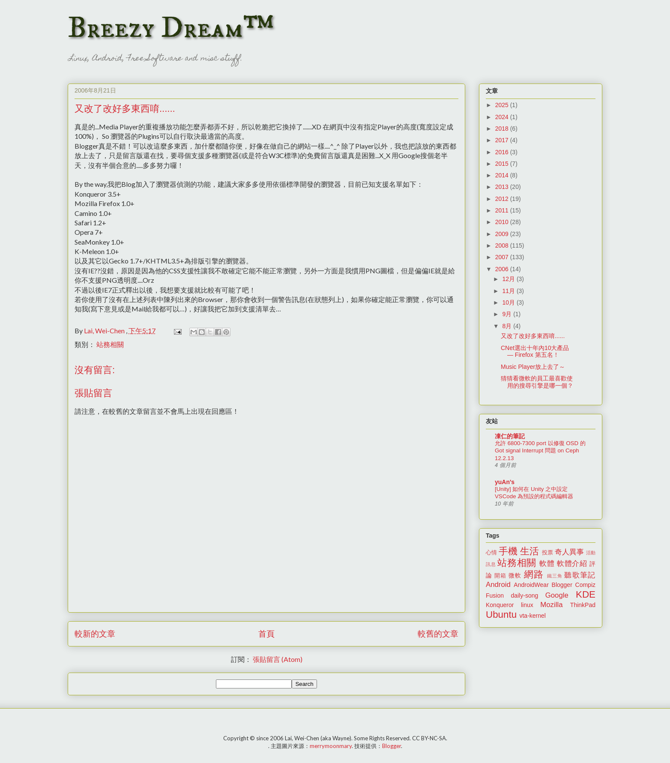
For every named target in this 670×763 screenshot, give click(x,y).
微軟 (514, 575)
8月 (507, 326)
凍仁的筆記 (510, 436)
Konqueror (500, 604)
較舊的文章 (438, 633)
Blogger (562, 584)
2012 (502, 198)
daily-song (524, 595)
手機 (508, 551)
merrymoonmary (331, 745)
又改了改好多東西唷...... (533, 335)
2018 (502, 128)
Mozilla (551, 605)
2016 (502, 152)
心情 (491, 553)
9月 (507, 314)
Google (556, 595)
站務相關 (110, 344)
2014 (502, 175)
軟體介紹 (572, 564)
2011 (502, 210)
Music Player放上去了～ (533, 366)
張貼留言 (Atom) (277, 659)
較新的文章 (95, 633)
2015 (502, 163)
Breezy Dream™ (171, 28)
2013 (502, 186)
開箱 (500, 576)
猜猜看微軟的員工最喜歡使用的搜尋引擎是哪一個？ (537, 382)
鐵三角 (555, 575)
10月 (509, 302)
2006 (502, 269)
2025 (502, 105)
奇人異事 (569, 552)
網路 (534, 574)
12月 (509, 278)
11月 (509, 290)
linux (527, 604)
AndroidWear (531, 584)
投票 (547, 553)
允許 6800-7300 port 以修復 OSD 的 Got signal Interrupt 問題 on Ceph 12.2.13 (540, 450)
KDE (585, 594)
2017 (502, 140)
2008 (502, 245)
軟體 (546, 564)
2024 (502, 117)
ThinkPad (582, 604)
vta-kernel (532, 615)
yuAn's (504, 482)
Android (498, 584)
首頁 (266, 633)
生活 (529, 551)
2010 (502, 221)
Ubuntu (501, 614)
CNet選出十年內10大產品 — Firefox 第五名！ (535, 351)
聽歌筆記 (579, 575)
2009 (502, 233)
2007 (502, 257)
